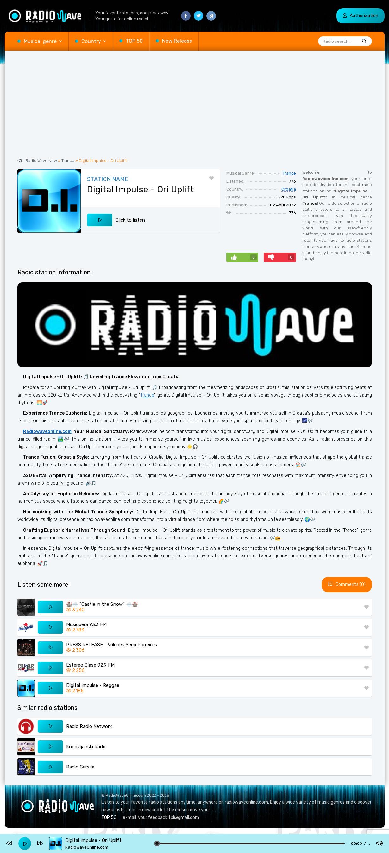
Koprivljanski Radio (86, 747)
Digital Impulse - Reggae (92, 685)
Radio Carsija (80, 767)
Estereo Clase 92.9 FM (90, 665)
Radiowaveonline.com (47, 431)
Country (91, 41)
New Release (177, 41)
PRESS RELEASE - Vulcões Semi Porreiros (111, 645)
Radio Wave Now (41, 160)
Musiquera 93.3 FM (86, 624)
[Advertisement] (195, 107)
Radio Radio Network (89, 726)
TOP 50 (134, 41)
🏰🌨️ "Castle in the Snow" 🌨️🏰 (102, 604)
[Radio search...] (364, 41)
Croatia (288, 189)
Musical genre (40, 41)
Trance (67, 160)
